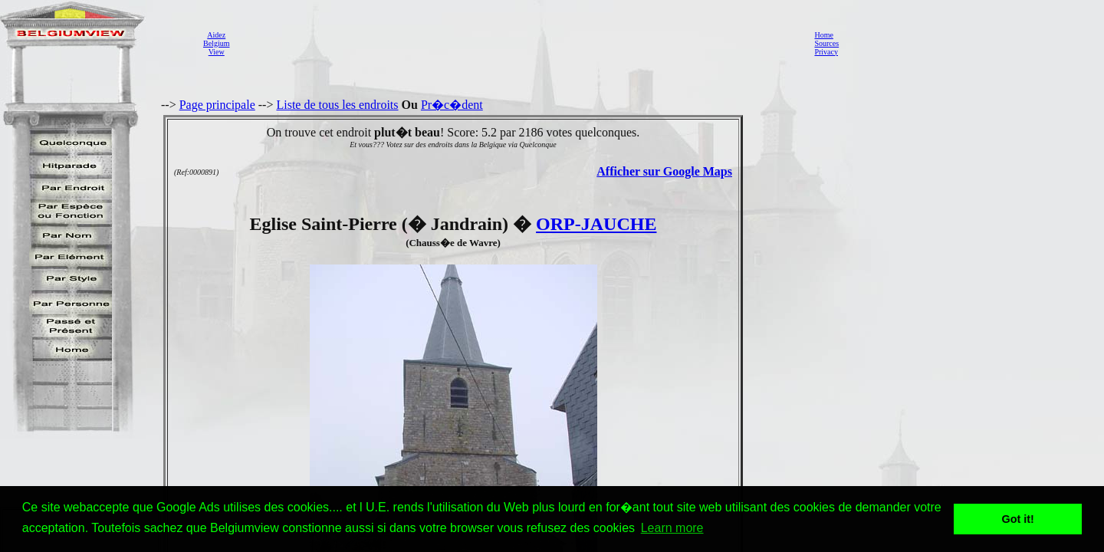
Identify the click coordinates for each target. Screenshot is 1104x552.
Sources (826, 43)
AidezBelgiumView (216, 43)
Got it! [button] (1018, 519)
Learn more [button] (672, 527)
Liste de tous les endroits (337, 104)
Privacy (826, 52)
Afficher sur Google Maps (664, 171)
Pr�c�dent (452, 104)
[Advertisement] (517, 42)
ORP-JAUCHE (596, 224)
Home (823, 35)
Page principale (217, 104)
